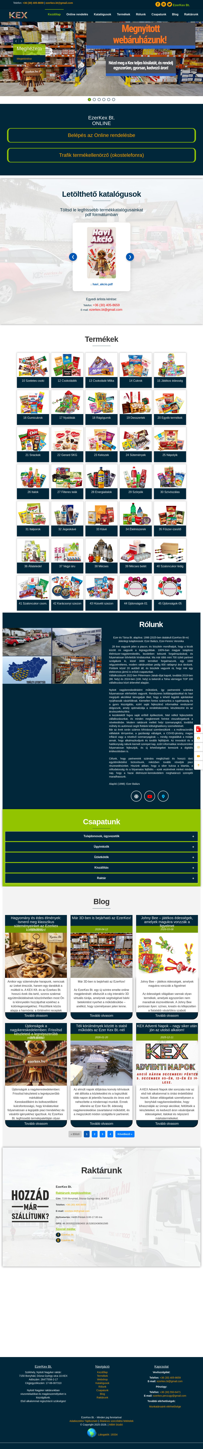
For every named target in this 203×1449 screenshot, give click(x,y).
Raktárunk (191, 14)
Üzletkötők (101, 857)
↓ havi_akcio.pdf (101, 284)
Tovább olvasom (36, 1015)
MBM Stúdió (116, 1424)
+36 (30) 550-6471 (170, 1392)
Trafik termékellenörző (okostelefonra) (101, 155)
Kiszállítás (101, 867)
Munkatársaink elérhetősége (165, 1406)
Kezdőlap (54, 14)
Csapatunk (158, 14)
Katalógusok (102, 14)
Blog (175, 14)
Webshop (102, 1379)
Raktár (101, 878)
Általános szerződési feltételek (116, 1421)
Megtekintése (24, 58)
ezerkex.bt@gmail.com (59, 2)
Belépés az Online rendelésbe (101, 135)
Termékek (123, 14)
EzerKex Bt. (65, 1234)
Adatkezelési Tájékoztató (83, 1421)
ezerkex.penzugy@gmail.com (169, 1395)
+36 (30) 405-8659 (33, 2)
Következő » (125, 1134)
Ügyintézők (101, 846)
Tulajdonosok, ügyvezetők (102, 836)
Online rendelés (77, 14)
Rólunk (141, 14)
